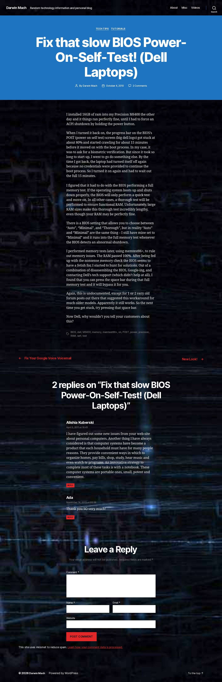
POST (126, 332)
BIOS (73, 332)
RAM (73, 336)
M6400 (87, 332)
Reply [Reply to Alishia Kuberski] (70, 485)
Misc (184, 7)
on (120, 332)
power (135, 332)
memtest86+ (110, 332)
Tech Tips (102, 29)
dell (80, 332)
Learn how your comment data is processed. (95, 647)
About (174, 7)
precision (145, 332)
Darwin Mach (17, 8)
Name (70, 603)
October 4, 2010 (114, 86)
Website (70, 618)
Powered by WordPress (65, 673)
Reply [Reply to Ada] (70, 517)
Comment (72, 572)
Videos (195, 7)
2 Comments (140, 86)
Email (116, 603)
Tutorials (119, 29)
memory (97, 332)
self (79, 336)
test (85, 336)
